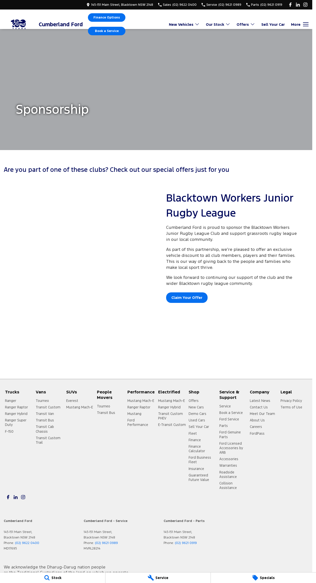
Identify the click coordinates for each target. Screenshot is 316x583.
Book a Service (107, 31)
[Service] (158, 577)
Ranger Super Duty (15, 422)
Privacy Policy (291, 400)
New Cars (196, 407)
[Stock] (52, 577)
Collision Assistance (228, 485)
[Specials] (263, 577)
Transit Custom (48, 407)
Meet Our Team (262, 413)
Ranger (10, 400)
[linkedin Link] (298, 5)
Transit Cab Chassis (45, 428)
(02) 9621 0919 (186, 543)
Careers (256, 426)
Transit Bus (45, 420)
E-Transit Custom (172, 424)
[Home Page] (19, 24)
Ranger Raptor (16, 407)
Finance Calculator (197, 448)
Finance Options (106, 18)
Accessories (228, 459)
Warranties (228, 465)
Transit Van (45, 413)
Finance (195, 440)
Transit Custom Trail (48, 440)
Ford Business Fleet (200, 459)
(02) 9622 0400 (27, 543)
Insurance (196, 468)
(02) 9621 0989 (106, 543)
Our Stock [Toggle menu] (218, 24)
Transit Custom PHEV (170, 415)
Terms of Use (291, 407)
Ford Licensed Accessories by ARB (231, 448)
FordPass (257, 433)
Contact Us (259, 407)
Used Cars (197, 420)
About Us (257, 420)
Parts (223, 425)
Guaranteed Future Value (199, 477)
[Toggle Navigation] (300, 24)
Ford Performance (137, 422)
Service (225, 406)
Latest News (260, 400)
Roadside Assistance (228, 474)
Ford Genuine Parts (230, 434)
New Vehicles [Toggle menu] (184, 24)
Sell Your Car (273, 24)
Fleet (193, 433)
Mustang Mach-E (79, 407)
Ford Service (229, 419)
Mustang (134, 413)
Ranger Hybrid (16, 413)
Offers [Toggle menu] (246, 24)
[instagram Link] (305, 5)
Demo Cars (197, 413)
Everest (72, 400)
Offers (194, 400)
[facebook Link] (290, 5)
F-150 (9, 431)
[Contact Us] (119, 5)
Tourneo (42, 400)
